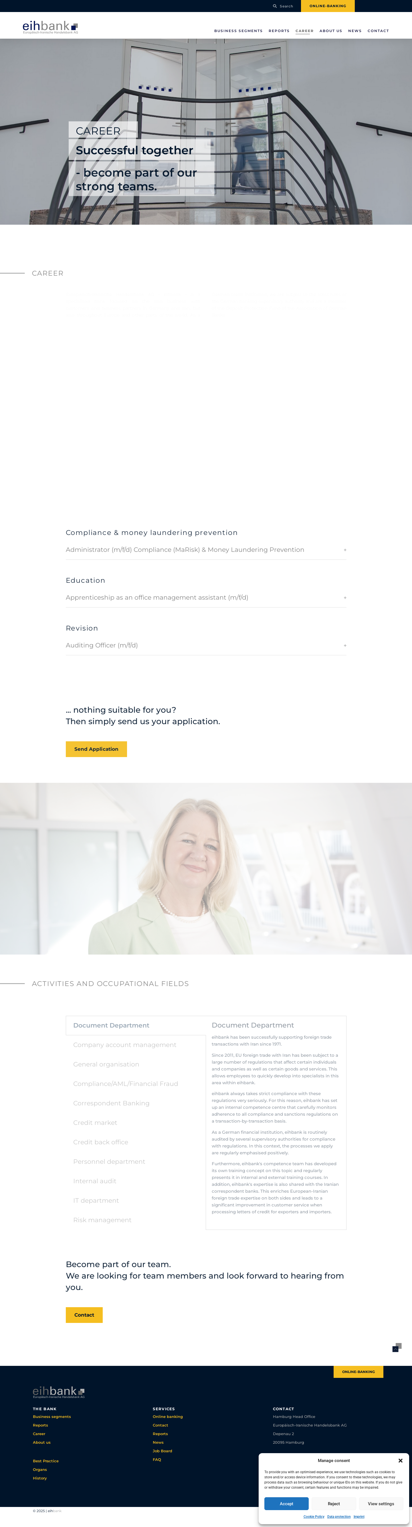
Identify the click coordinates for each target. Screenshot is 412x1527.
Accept (286, 1503)
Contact (378, 31)
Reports (279, 31)
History (40, 1478)
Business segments (238, 31)
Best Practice (46, 1461)
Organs (40, 1469)
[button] (400, 1460)
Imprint (359, 1517)
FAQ (157, 1459)
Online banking (168, 1416)
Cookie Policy (314, 1517)
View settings (381, 1503)
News (355, 31)
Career (305, 31)
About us (331, 31)
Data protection (339, 1517)
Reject (334, 1503)
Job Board (162, 1451)
